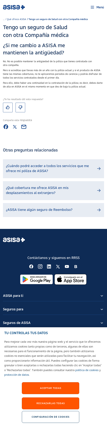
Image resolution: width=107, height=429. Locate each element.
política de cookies (86, 372)
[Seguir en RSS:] (31, 267)
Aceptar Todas (50, 390)
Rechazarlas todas (50, 405)
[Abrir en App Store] (70, 279)
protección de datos (16, 377)
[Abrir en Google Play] (36, 279)
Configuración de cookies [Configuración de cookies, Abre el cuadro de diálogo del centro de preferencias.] (50, 418)
